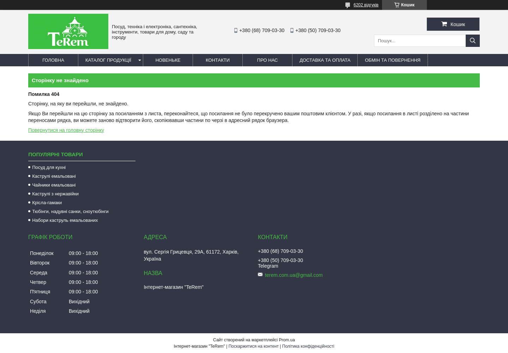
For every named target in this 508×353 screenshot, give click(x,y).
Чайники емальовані (53, 185)
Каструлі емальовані (54, 176)
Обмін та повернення (393, 60)
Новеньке (168, 60)
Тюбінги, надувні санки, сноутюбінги (70, 211)
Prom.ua (287, 339)
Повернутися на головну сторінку (66, 130)
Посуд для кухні (49, 167)
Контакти (218, 60)
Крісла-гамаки (47, 202)
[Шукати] (473, 41)
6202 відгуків (366, 4)
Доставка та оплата (325, 60)
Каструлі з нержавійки (55, 193)
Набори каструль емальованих (65, 220)
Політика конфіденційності (308, 346)
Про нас (267, 60)
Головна (53, 60)
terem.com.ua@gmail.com (294, 275)
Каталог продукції (108, 60)
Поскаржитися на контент (254, 346)
